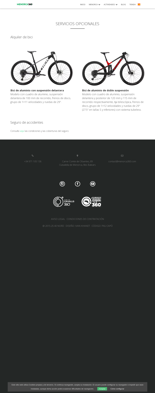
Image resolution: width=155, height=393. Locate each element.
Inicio (82, 4)
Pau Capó (107, 225)
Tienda (132, 4)
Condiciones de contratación (85, 219)
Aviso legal (58, 219)
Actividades (109, 4)
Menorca (93, 4)
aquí (22, 131)
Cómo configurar (117, 389)
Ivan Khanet (82, 225)
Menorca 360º (24, 4)
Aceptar (102, 389)
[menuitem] (139, 5)
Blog (123, 4)
